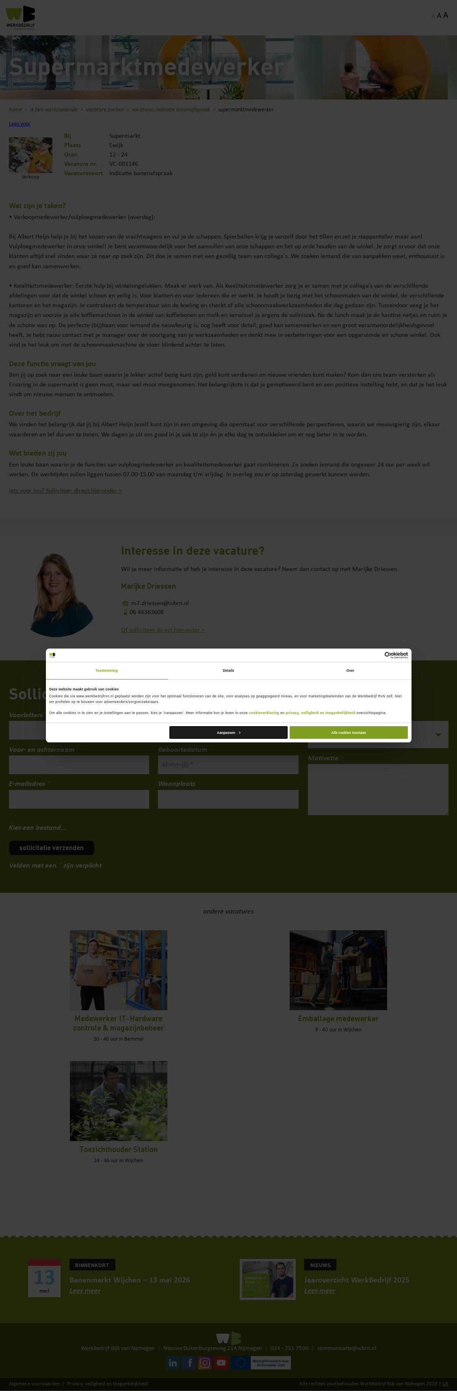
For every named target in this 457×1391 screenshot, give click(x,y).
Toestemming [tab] (106, 671)
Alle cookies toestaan (348, 733)
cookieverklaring (264, 713)
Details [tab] (228, 671)
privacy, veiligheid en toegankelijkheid (320, 713)
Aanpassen (228, 733)
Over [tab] (351, 671)
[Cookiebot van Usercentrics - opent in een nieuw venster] (372, 655)
